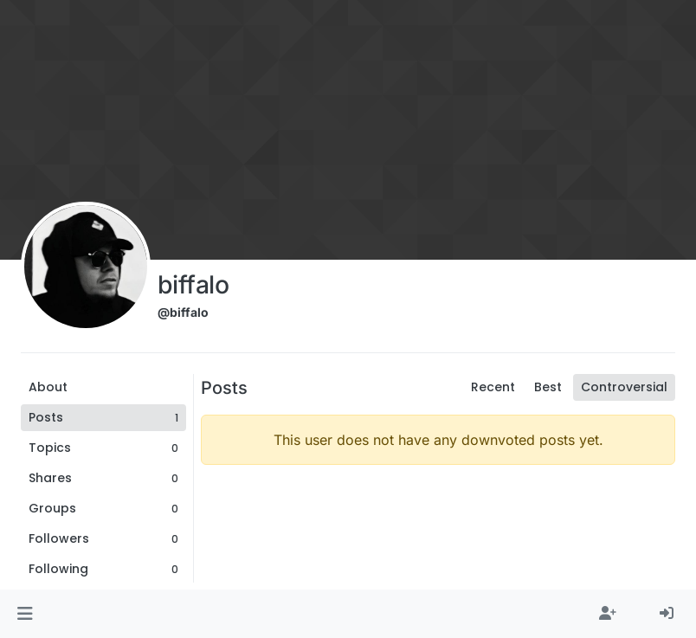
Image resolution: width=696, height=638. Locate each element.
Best (548, 387)
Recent (493, 387)
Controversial (624, 387)
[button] (24, 613)
